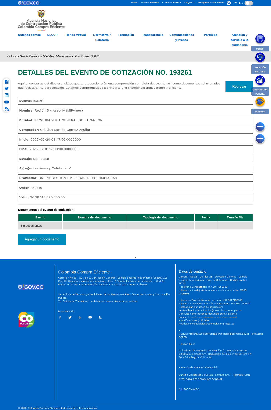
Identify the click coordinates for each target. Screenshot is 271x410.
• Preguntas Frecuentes (211, 2)
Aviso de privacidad (126, 301)
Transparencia (152, 34)
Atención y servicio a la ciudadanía (240, 40)
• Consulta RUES (171, 2)
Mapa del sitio (66, 311)
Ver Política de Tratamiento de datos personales (85, 301)
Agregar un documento (42, 239)
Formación (126, 34)
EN (235, 2)
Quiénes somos (29, 34)
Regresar (239, 86)
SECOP (52, 34)
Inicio (135, 2)
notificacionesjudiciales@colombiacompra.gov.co (206, 323)
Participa (210, 34)
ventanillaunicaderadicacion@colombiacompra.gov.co (219, 334)
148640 (37, 187)
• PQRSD (189, 2)
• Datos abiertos (150, 2)
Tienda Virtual (75, 34)
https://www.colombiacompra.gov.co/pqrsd (212, 317)
